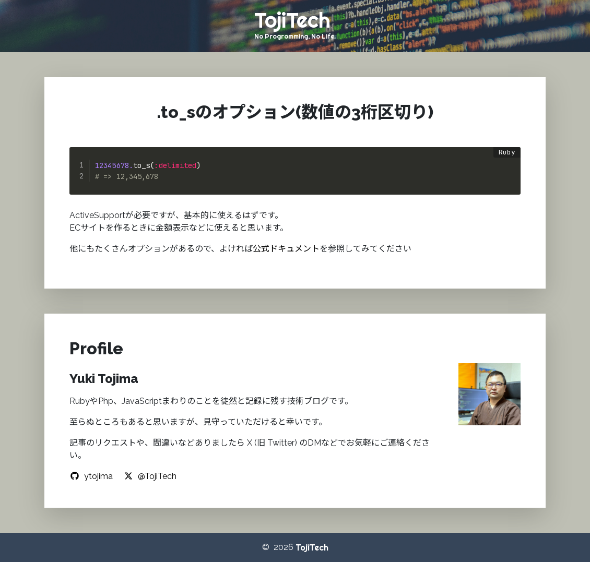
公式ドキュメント (286, 249)
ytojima (91, 476)
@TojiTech (149, 476)
